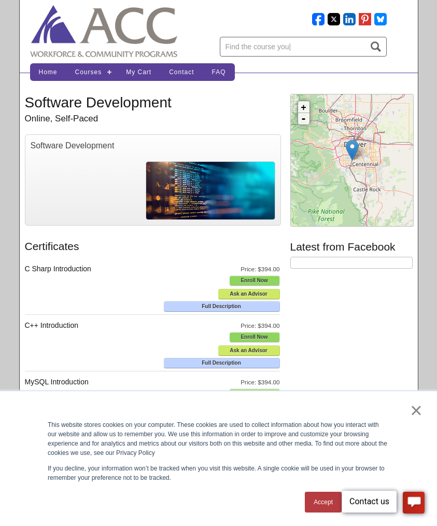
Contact (181, 72)
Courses (88, 72)
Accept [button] (323, 502)
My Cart (138, 72)
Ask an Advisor (248, 294)
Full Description (221, 306)
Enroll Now (254, 280)
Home (48, 72)
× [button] (416, 410)
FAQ (219, 72)
